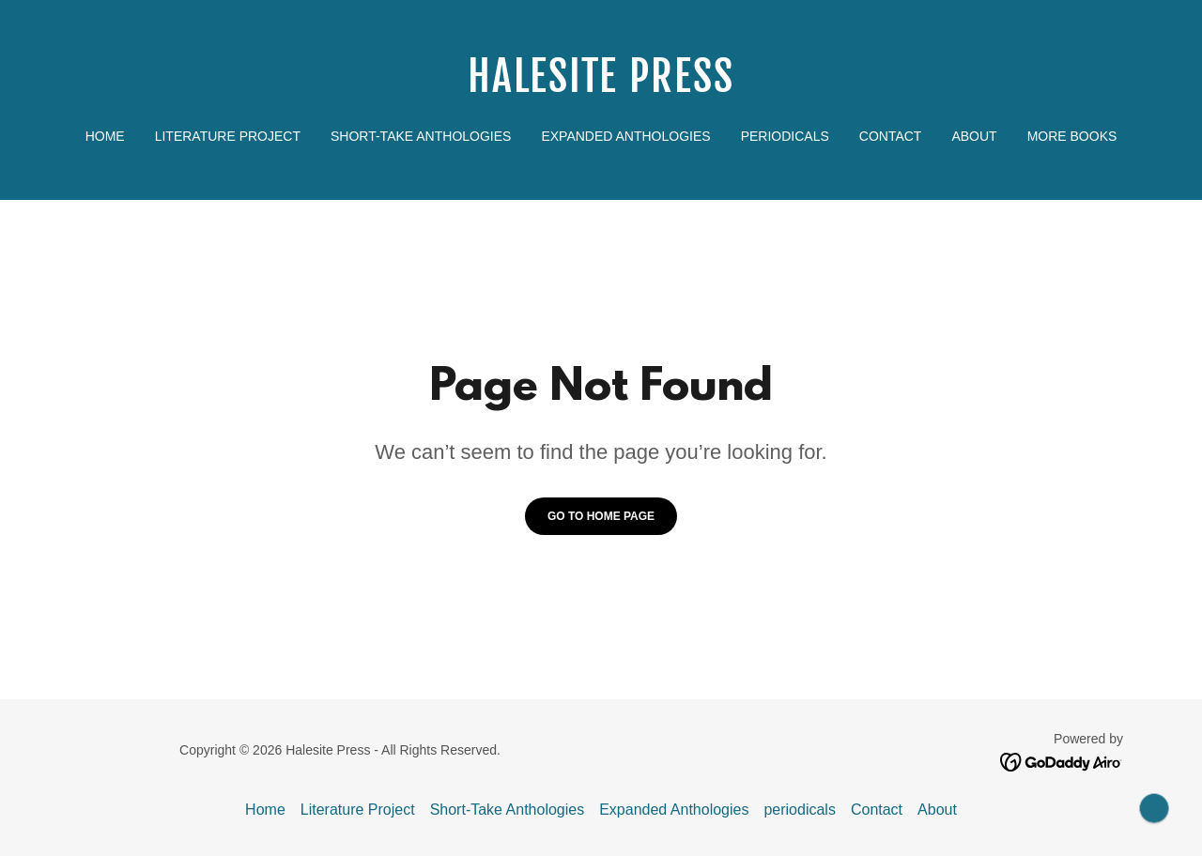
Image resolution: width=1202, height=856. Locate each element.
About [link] (973, 136)
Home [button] (265, 810)
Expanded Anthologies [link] (625, 136)
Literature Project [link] (227, 136)
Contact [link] (890, 136)
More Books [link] (1072, 136)
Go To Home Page (601, 516)
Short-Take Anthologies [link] (421, 136)
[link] (601, 87)
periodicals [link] (785, 136)
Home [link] (105, 136)
